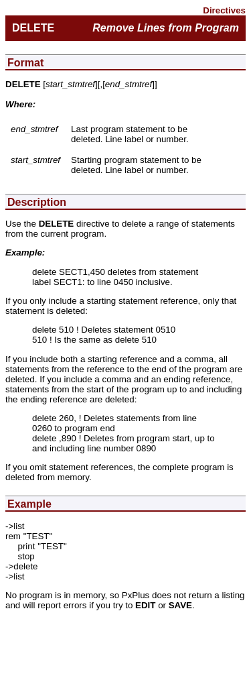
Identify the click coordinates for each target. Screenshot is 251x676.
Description (36, 202)
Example (29, 504)
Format (25, 62)
